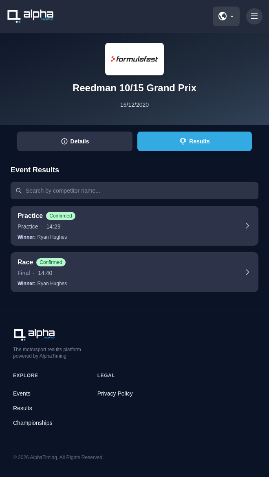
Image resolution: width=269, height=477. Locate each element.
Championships (33, 423)
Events (22, 393)
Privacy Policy (115, 393)
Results (22, 408)
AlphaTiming (43, 457)
